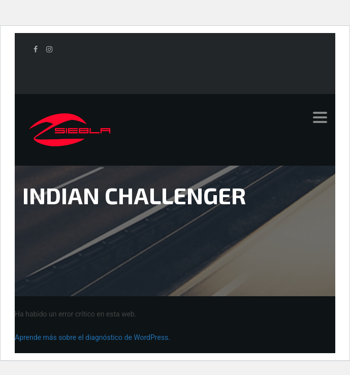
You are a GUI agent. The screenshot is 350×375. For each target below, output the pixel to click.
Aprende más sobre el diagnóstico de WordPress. (92, 337)
